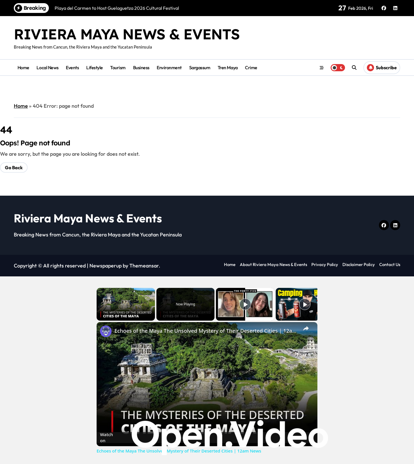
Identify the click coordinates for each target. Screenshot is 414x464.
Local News (47, 67)
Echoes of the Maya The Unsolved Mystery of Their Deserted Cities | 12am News (206, 330)
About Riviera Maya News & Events (273, 264)
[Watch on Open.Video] (207, 437)
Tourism (118, 67)
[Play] (245, 304)
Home (23, 67)
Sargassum (199, 67)
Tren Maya (228, 67)
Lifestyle (94, 67)
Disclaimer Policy (358, 264)
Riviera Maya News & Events (127, 34)
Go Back (14, 167)
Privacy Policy (324, 264)
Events (72, 67)
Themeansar (144, 265)
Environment (169, 67)
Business (141, 67)
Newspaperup (105, 265)
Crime (251, 67)
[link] (106, 331)
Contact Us (389, 264)
